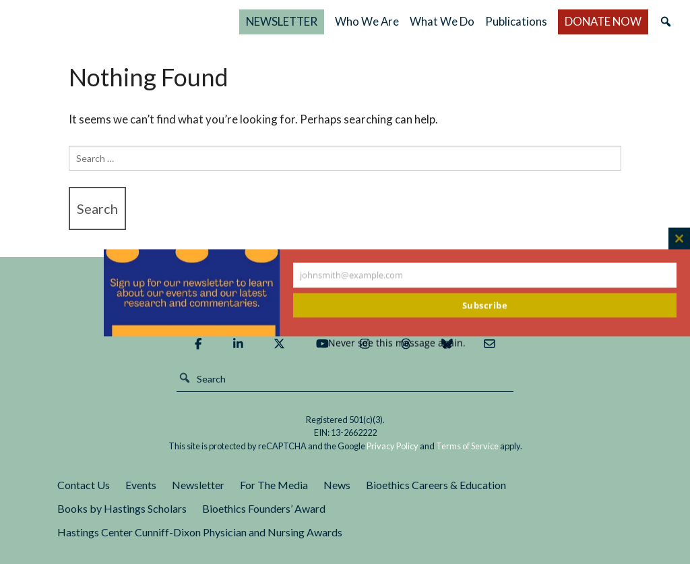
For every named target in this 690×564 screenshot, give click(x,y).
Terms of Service (467, 446)
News (336, 484)
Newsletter (198, 484)
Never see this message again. (397, 343)
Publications (542, 21)
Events (140, 484)
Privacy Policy (392, 446)
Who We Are (418, 21)
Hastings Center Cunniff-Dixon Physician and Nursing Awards (199, 532)
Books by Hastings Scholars (122, 508)
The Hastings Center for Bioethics (152, 21)
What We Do (470, 21)
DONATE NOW (613, 21)
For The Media (274, 484)
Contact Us (83, 484)
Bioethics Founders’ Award (263, 508)
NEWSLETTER (343, 21)
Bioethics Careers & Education (436, 484)
